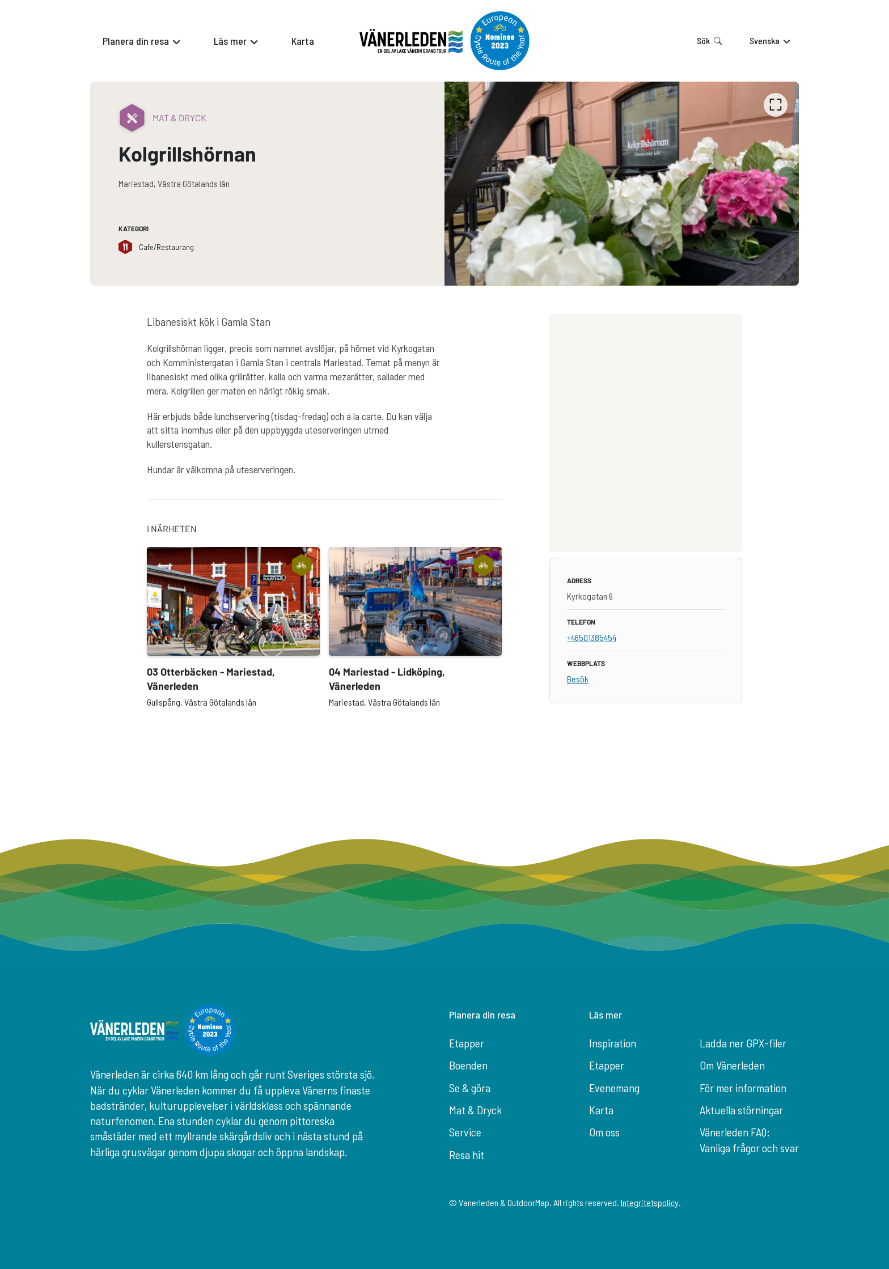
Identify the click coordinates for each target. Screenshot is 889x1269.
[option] (621, 184)
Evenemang (614, 1087)
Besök (578, 678)
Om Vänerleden (732, 1065)
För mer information (743, 1087)
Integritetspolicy (650, 1202)
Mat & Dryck (475, 1110)
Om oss (604, 1132)
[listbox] (621, 184)
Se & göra (469, 1087)
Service (465, 1132)
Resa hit (466, 1154)
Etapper (466, 1043)
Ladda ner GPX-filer (743, 1043)
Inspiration (612, 1043)
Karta (601, 1110)
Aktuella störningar (741, 1110)
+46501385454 (591, 637)
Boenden (468, 1065)
